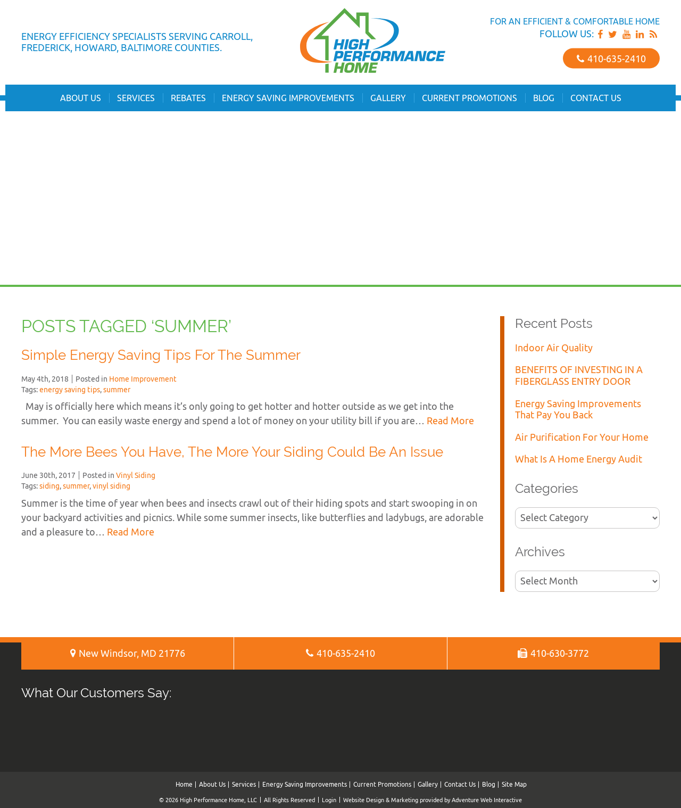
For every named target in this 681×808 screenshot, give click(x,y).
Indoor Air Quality (554, 347)
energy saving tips (69, 389)
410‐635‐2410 (611, 58)
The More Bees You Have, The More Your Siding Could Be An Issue (232, 452)
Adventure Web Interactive (487, 799)
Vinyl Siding (135, 475)
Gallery (388, 98)
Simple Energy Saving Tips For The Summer (161, 355)
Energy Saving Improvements (288, 98)
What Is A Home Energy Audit (578, 459)
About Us (80, 98)
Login (329, 799)
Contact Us (595, 98)
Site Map (514, 784)
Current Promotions (469, 98)
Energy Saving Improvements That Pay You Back (578, 409)
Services (136, 98)
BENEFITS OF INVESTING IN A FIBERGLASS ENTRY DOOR (579, 375)
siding (49, 486)
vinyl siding (111, 486)
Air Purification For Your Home (582, 437)
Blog (543, 98)
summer (116, 389)
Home (184, 784)
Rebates (188, 98)
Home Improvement (143, 379)
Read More (450, 420)
